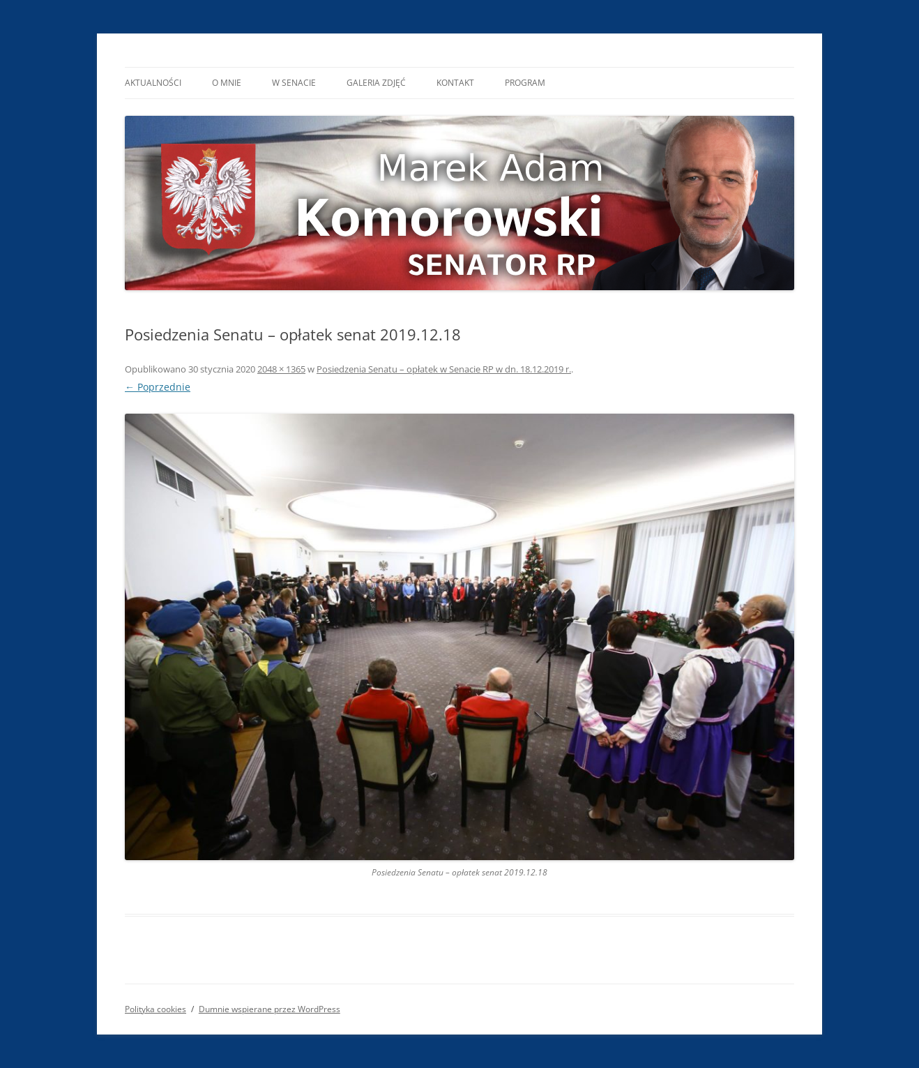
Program (525, 83)
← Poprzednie (157, 386)
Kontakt (455, 83)
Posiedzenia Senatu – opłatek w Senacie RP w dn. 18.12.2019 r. (444, 369)
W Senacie (294, 83)
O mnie (226, 83)
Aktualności (153, 83)
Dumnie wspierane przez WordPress (269, 1009)
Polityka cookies (155, 1009)
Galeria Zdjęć (376, 83)
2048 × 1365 (281, 369)
